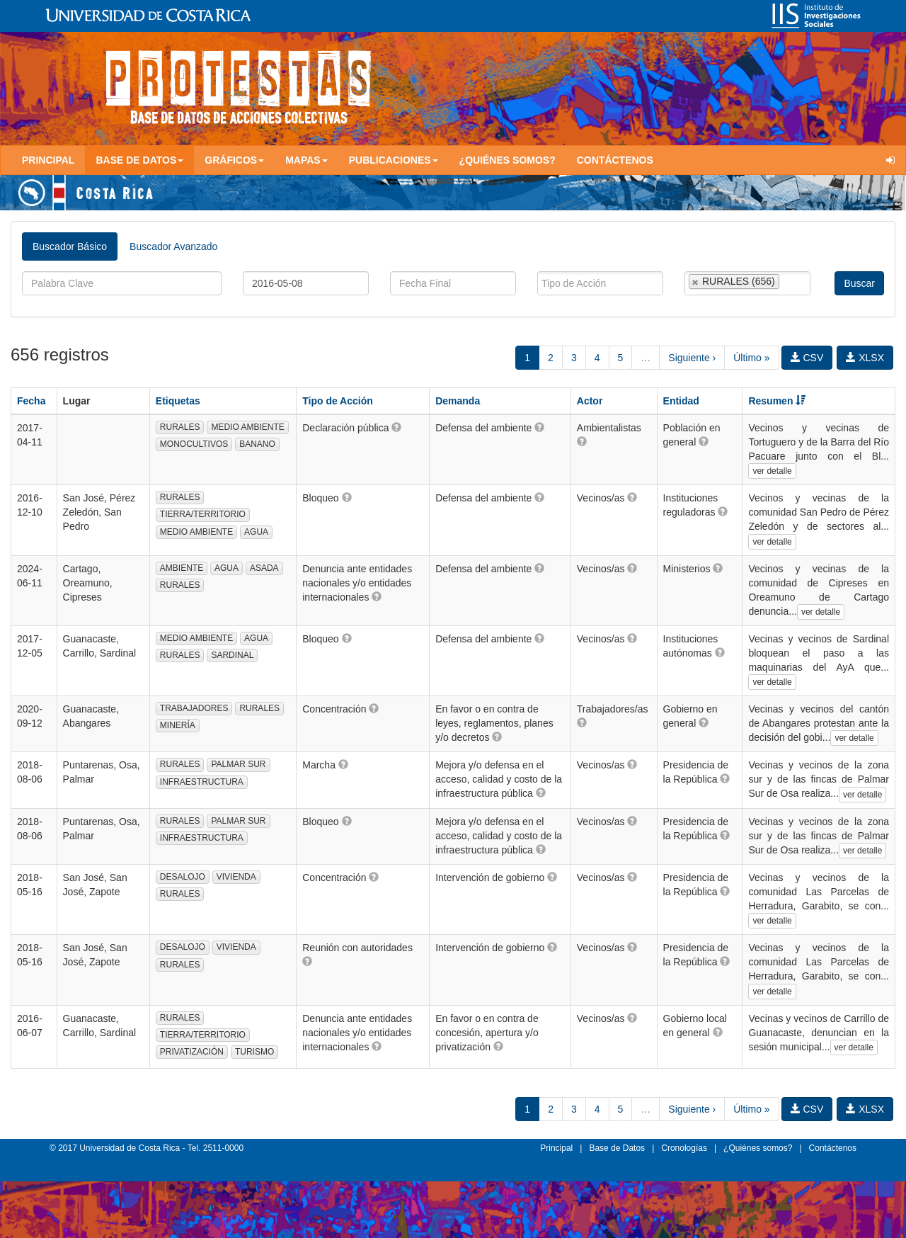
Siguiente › (692, 357)
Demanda (457, 401)
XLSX (865, 357)
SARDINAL (232, 655)
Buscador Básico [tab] (70, 246)
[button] (396, 427)
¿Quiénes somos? (507, 160)
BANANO (257, 444)
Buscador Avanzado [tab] (173, 246)
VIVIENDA (236, 877)
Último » (751, 357)
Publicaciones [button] (393, 160)
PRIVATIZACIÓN (192, 1052)
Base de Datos (617, 1148)
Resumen (776, 401)
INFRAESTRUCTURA (201, 782)
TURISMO (254, 1052)
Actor (590, 401)
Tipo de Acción (337, 401)
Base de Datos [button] (139, 160)
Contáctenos (615, 160)
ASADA (264, 568)
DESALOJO (182, 877)
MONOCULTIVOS (194, 444)
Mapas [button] (306, 160)
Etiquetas (178, 401)
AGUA (256, 532)
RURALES (180, 427)
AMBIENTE (181, 568)
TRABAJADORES (194, 708)
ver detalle (771, 471)
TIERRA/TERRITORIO (203, 514)
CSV (807, 357)
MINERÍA (177, 725)
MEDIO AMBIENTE (247, 427)
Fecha (31, 401)
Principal (48, 160)
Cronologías (684, 1148)
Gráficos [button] (234, 160)
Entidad (681, 401)
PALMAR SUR (238, 764)
